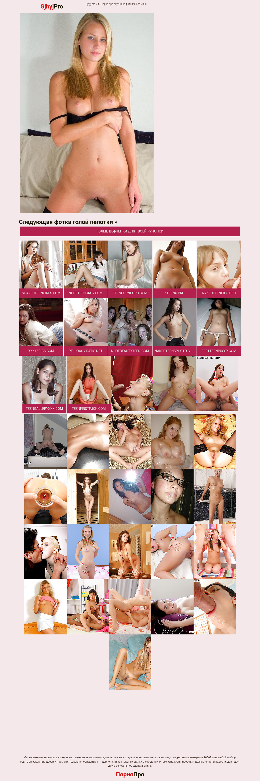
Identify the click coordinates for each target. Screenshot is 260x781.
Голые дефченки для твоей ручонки (130, 231)
